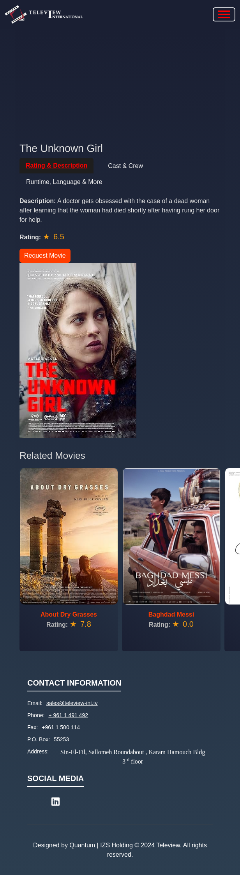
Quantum (82, 845)
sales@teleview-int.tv (72, 703)
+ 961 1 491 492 (68, 715)
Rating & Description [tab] (56, 165)
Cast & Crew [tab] (125, 166)
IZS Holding (116, 845)
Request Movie (45, 255)
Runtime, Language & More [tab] (64, 182)
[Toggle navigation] (224, 14)
